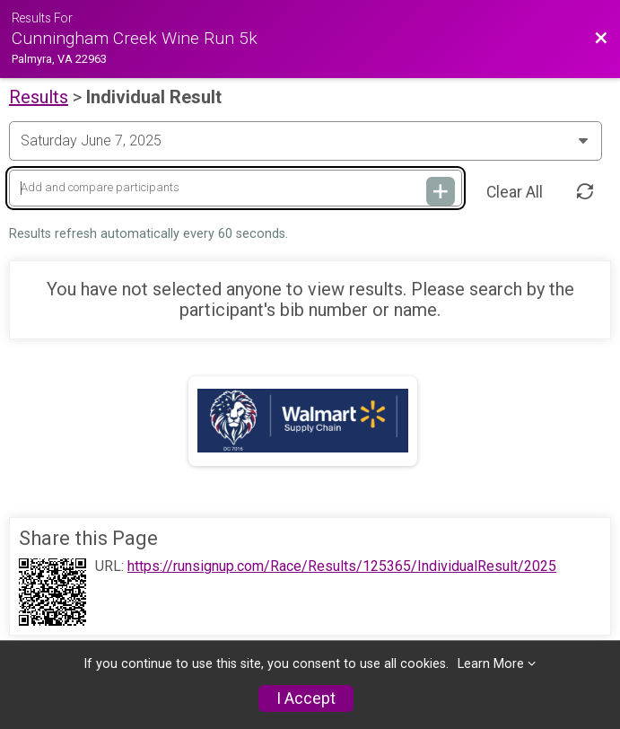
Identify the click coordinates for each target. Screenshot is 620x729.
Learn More (491, 664)
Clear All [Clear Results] (514, 192)
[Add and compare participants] (235, 188)
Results (38, 97)
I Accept (306, 698)
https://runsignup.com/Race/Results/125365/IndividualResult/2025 (341, 566)
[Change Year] (305, 141)
